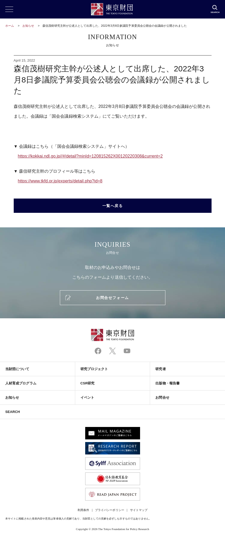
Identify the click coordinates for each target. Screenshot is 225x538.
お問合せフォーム (112, 298)
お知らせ (28, 25)
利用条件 (83, 510)
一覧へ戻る (112, 206)
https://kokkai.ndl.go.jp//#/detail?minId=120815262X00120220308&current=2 (90, 156)
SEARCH (12, 412)
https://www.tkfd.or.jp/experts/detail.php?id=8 (60, 181)
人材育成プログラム (20, 383)
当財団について (17, 369)
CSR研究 (87, 383)
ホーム (9, 25)
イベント (87, 397)
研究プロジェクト (94, 369)
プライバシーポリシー (109, 510)
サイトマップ (138, 510)
